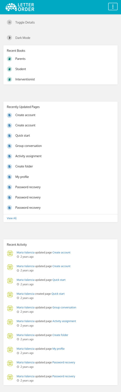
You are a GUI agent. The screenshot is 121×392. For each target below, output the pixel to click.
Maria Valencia (25, 252)
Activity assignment (64, 321)
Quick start (59, 279)
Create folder (60, 335)
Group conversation (64, 307)
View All (12, 218)
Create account (61, 252)
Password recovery (63, 362)
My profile (58, 348)
